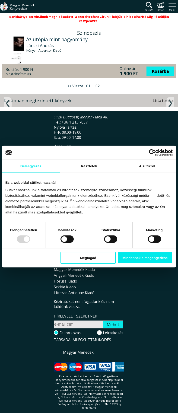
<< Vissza (75, 86)
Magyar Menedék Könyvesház (17, 9)
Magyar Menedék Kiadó (74, 269)
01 (88, 86)
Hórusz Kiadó (65, 281)
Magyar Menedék (78, 352)
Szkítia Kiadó (65, 286)
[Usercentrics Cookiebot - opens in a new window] (152, 152)
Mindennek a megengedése (145, 258)
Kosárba (160, 71)
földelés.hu (89, 407)
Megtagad (88, 258)
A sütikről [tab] (147, 166)
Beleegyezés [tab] (30, 166)
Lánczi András (40, 45)
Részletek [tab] (89, 166)
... (107, 86)
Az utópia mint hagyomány (57, 39)
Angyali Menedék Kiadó (74, 275)
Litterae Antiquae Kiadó (74, 292)
